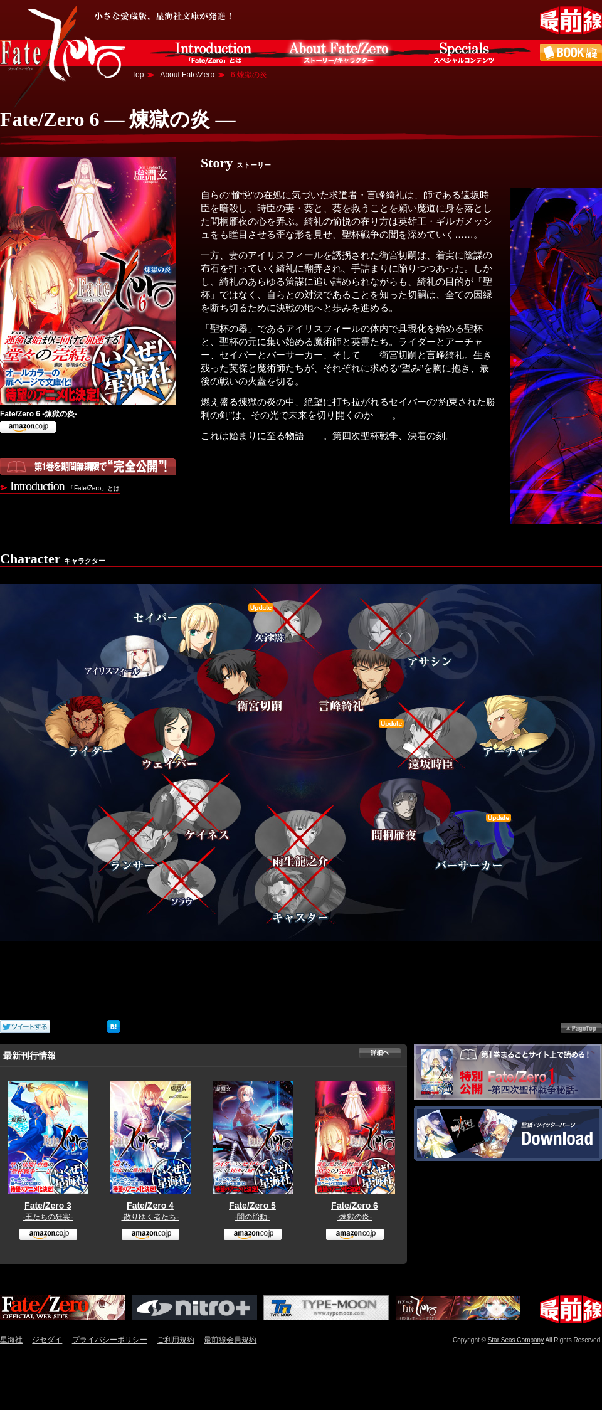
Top (138, 74)
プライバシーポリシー (109, 1339)
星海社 (11, 1339)
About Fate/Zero (187, 74)
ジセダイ (47, 1339)
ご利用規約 (175, 1339)
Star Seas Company (516, 1340)
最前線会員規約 (230, 1339)
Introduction (65, 486)
